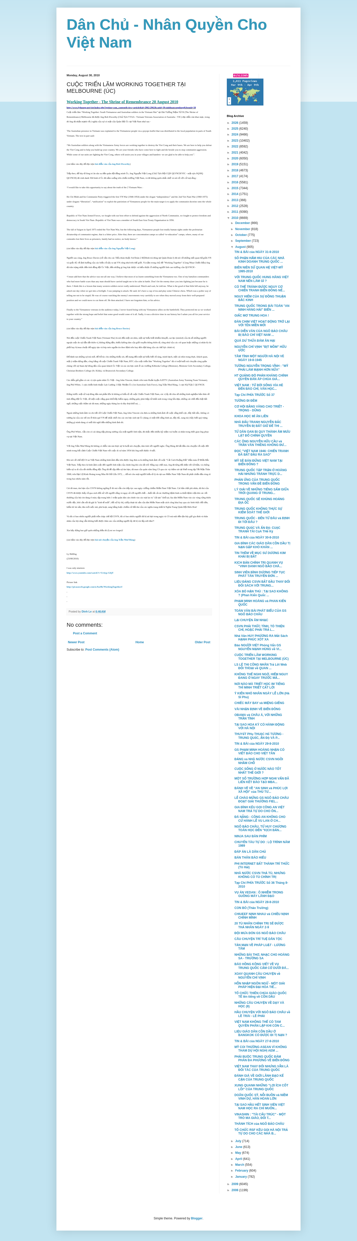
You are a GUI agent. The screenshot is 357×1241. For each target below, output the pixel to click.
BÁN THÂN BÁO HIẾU (250, 857)
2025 (235, 128)
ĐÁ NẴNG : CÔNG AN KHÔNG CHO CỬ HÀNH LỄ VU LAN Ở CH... (260, 818)
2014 (235, 194)
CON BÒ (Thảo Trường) (251, 908)
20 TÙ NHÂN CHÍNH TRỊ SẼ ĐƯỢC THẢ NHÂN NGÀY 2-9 (259, 925)
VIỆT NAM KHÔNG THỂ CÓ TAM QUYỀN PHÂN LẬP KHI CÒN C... (259, 1023)
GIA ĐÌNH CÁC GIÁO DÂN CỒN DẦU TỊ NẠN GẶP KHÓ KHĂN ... (262, 545)
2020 (235, 158)
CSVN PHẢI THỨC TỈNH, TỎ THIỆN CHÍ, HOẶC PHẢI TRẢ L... (259, 628)
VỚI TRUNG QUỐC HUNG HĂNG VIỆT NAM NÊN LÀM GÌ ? (261, 278)
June (239, 1147)
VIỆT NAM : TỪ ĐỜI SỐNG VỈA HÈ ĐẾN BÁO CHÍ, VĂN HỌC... (258, 387)
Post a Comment (85, 633)
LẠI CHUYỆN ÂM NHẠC (251, 620)
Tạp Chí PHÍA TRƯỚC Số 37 (254, 395)
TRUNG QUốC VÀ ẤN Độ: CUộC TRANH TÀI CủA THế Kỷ (257, 529)
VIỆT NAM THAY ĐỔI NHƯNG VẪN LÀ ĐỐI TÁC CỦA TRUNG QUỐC (261, 1068)
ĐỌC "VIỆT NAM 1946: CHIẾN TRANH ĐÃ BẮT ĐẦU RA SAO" (261, 452)
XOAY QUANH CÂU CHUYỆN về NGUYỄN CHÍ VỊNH (257, 975)
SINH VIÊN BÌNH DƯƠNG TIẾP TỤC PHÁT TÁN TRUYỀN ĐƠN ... (259, 574)
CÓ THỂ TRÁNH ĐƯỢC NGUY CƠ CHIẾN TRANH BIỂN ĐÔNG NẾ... (259, 288)
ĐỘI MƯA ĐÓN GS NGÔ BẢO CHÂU (260, 933)
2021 (235, 152)
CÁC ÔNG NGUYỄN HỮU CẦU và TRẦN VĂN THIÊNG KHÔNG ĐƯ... (260, 443)
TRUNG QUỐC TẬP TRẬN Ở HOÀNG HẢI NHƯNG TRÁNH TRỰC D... (260, 471)
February (242, 1170)
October (241, 235)
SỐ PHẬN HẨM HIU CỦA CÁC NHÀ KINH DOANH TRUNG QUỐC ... (259, 259)
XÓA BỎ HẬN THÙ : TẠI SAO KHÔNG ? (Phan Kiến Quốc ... (261, 593)
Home (140, 642)
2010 (235, 218)
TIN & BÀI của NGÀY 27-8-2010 (256, 1041)
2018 (235, 170)
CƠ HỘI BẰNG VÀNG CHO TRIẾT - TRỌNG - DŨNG (259, 408)
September (243, 241)
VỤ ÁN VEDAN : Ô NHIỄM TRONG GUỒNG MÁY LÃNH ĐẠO (258, 894)
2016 (235, 182)
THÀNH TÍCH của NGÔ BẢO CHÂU (259, 1124)
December (243, 223)
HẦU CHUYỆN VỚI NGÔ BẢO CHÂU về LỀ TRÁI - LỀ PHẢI (262, 1014)
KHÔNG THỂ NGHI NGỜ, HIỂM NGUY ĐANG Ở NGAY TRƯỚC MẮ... (261, 676)
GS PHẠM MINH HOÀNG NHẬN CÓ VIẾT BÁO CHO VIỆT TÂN (259, 751)
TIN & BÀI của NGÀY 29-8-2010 (256, 743)
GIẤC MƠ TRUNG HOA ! (251, 315)
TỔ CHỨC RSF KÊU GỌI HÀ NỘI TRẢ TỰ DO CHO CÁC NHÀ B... (261, 1131)
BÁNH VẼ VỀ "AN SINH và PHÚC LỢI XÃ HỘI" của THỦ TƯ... (261, 790)
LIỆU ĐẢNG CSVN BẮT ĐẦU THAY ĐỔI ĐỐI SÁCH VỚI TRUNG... (262, 583)
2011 (235, 212)
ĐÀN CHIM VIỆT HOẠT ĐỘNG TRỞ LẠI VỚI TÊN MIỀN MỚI (262, 323)
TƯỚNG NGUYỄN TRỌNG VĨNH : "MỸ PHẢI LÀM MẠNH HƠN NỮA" (261, 367)
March (240, 1165)
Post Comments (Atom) (102, 649)
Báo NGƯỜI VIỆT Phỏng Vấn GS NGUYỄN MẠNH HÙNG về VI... (258, 647)
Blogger (196, 1218)
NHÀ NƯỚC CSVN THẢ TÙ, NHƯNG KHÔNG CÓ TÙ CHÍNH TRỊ (259, 874)
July (238, 1141)
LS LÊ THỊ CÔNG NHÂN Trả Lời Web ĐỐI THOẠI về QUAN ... (260, 666)
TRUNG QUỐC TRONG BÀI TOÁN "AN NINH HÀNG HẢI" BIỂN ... (261, 307)
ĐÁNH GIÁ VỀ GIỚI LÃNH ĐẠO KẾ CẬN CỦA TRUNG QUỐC (259, 1077)
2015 (235, 188)
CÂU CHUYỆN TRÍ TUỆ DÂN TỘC (258, 939)
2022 (235, 146)
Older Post (202, 642)
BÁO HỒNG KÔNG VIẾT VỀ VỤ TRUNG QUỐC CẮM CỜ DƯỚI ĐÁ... (261, 965)
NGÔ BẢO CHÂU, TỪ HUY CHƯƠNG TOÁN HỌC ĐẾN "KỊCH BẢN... (260, 828)
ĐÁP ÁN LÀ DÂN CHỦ (250, 852)
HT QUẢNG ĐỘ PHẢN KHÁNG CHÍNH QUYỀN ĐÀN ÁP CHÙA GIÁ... (261, 377)
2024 (235, 134)
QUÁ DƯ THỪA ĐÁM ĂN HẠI (254, 340)
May (238, 1153)
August (241, 247)
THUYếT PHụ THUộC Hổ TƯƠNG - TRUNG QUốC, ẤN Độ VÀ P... (259, 735)
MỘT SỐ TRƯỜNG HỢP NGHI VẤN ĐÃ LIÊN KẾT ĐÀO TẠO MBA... (261, 780)
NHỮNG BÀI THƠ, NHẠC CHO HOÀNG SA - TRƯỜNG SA (261, 956)
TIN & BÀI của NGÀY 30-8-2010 (256, 537)
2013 (235, 200)
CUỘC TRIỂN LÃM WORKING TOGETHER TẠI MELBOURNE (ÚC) (261, 656)
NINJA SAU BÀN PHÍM (250, 836)
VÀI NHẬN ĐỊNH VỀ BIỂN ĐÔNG (257, 709)
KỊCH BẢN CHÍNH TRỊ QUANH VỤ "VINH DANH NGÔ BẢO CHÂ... (258, 564)
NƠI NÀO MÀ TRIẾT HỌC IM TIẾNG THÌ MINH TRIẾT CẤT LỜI (259, 685)
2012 (235, 206)
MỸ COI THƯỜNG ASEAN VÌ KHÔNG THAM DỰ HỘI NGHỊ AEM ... (260, 1048)
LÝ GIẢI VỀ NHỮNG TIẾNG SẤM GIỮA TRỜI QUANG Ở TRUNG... (261, 491)
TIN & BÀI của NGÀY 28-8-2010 (256, 902)
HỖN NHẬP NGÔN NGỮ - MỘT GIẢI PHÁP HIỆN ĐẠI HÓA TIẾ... (259, 985)
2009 (235, 1184)
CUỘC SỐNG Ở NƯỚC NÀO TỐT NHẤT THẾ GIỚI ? (257, 770)
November (243, 229)
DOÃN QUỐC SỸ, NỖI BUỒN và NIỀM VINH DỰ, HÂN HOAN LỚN (261, 1096)
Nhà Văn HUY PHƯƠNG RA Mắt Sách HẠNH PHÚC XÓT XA (261, 637)
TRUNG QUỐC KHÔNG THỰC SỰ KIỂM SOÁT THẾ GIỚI (258, 510)
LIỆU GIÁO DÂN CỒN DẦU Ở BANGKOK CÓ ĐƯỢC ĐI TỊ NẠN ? (260, 1033)
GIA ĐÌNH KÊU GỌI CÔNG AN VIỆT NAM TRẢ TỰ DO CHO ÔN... (259, 809)
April (239, 1159)
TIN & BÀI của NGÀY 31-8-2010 (256, 252)
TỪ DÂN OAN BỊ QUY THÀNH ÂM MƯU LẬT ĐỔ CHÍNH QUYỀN (262, 433)
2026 (235, 123)
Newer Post (76, 642)
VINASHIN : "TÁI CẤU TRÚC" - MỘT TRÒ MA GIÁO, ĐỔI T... (260, 1116)
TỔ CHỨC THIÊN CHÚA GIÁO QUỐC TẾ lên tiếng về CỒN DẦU (260, 994)
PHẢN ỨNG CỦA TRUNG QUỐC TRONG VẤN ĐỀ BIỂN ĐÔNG (257, 481)
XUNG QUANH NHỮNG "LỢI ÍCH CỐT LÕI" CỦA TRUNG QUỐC (261, 1087)
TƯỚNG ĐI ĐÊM (245, 400)
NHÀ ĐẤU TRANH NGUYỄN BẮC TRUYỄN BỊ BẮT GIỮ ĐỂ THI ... (258, 423)
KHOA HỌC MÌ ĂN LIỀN (251, 416)
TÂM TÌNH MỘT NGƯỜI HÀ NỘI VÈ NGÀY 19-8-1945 (259, 358)
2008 (235, 1190)
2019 (235, 164)
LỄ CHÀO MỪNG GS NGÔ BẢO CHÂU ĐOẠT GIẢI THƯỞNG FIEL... (261, 799)
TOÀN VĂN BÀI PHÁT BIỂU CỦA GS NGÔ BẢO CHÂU (260, 612)
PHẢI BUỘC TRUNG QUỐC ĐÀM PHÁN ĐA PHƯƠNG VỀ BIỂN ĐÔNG (262, 1058)
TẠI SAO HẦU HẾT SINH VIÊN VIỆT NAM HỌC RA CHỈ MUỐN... (259, 1106)
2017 (235, 176)
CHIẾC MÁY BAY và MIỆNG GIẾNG (259, 703)
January (241, 1176)
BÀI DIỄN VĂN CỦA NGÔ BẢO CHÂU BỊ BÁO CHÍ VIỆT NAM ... (261, 332)
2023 (235, 140)
